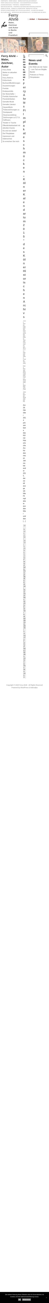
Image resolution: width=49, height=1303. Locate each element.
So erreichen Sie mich (11, 141)
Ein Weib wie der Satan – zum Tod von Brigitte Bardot (39, 69)
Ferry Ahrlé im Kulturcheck (8, 79)
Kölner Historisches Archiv (24, 593)
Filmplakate (24, 575)
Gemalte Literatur (9, 104)
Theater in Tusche (9, 123)
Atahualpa (33, 687)
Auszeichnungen (9, 86)
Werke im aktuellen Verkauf (10, 74)
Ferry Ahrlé (13, 17)
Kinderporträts (8, 91)
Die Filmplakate (8, 133)
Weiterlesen (26, 1299)
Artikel (32, 19)
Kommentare (43, 19)
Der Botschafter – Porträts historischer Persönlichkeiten (10, 96)
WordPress (24, 687)
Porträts (5, 88)
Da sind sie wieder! (10, 131)
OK (20, 1299)
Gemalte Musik (8, 102)
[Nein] (46, 1297)
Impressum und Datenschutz (8, 137)
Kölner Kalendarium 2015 (24, 617)
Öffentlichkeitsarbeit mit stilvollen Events (11, 127)
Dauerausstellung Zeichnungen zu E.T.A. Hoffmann (11, 117)
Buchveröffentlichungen (11, 83)
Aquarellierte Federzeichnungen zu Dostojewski (11, 109)
